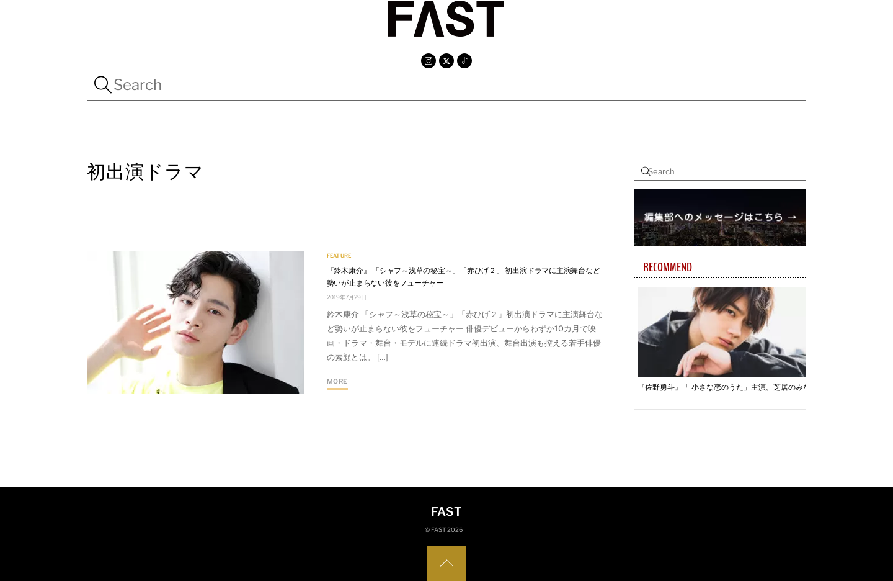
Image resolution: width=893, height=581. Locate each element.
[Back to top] (446, 563)
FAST (438, 529)
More (337, 381)
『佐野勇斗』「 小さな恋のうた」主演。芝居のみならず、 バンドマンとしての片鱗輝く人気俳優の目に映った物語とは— (727, 387)
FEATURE (339, 256)
